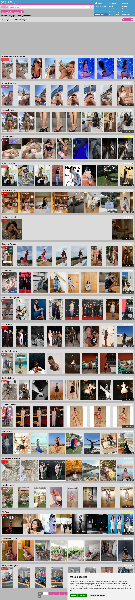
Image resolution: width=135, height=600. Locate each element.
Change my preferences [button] (97, 595)
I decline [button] (82, 595)
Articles (111, 6)
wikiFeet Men (99, 14)
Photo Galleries (100, 6)
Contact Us (126, 14)
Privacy (125, 9)
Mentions (98, 12)
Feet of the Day (114, 9)
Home (100, 3)
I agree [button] (73, 595)
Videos (97, 9)
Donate (125, 6)
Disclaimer (126, 12)
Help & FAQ (126, 3)
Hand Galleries (114, 14)
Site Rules (112, 3)
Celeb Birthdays (114, 12)
